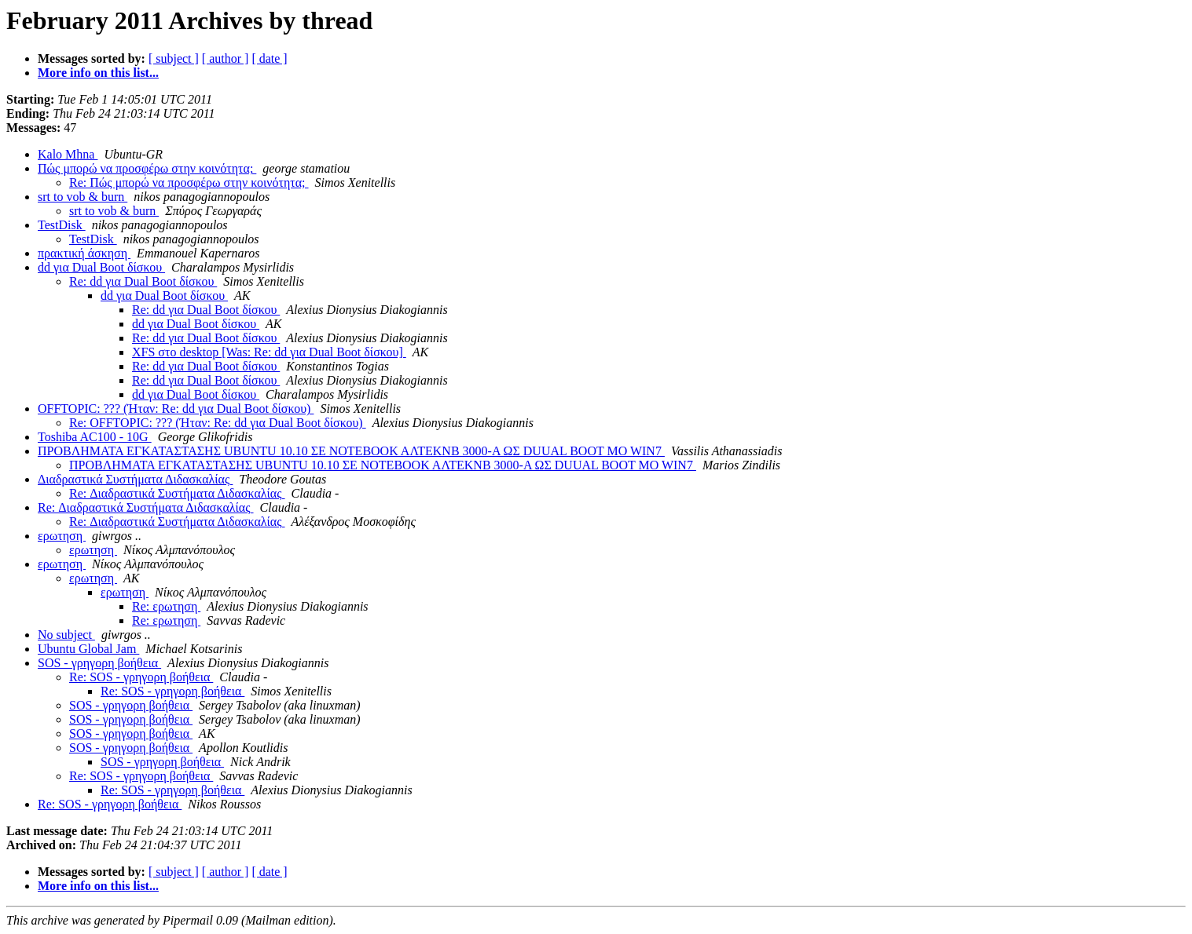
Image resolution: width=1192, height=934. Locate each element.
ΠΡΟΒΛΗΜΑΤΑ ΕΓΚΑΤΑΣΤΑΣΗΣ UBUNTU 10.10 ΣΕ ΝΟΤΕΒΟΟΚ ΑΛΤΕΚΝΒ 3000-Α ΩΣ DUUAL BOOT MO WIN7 (351, 451)
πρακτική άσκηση (84, 253)
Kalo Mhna (67, 154)
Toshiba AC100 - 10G (95, 436)
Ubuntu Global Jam (88, 648)
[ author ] (225, 58)
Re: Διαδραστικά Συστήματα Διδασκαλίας (177, 493)
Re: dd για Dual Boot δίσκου (143, 281)
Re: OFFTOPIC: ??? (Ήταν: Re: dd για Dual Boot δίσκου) (217, 422)
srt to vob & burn (82, 196)
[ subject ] (174, 58)
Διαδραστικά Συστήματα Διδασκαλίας (135, 479)
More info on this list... (98, 72)
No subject (66, 634)
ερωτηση (62, 535)
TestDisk (62, 225)
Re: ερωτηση (166, 606)
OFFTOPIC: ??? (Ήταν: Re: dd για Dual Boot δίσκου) (176, 408)
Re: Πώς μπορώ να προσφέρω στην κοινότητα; (189, 182)
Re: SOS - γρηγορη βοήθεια (141, 677)
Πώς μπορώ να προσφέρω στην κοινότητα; (147, 168)
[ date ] (269, 58)
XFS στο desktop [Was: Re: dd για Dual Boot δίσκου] (269, 352)
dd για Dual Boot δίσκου (101, 267)
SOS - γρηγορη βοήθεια (99, 662)
